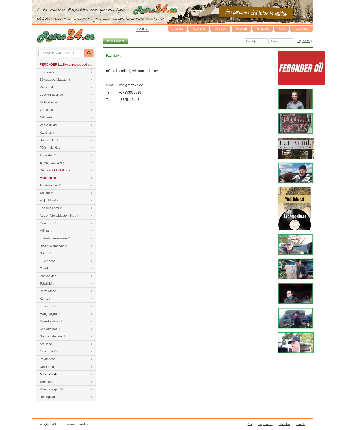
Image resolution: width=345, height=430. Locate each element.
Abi (250, 424)
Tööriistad (66, 155)
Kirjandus (66, 306)
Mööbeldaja (66, 177)
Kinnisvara (66, 72)
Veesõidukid (66, 125)
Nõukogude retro (66, 336)
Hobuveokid (66, 140)
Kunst (66, 298)
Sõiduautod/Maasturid (66, 79)
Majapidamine (66, 200)
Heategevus (66, 397)
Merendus (66, 223)
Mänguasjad (66, 314)
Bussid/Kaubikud (66, 94)
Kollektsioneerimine (66, 238)
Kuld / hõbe (66, 261)
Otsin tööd (66, 367)
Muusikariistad (66, 321)
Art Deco (66, 344)
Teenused (66, 382)
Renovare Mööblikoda (66, 170)
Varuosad (66, 110)
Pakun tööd (66, 359)
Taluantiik (66, 193)
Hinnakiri (263, 28)
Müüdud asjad (66, 389)
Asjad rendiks (66, 351)
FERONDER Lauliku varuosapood (66, 66)
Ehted (66, 268)
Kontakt (300, 424)
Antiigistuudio (66, 374)
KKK (281, 28)
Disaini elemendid (66, 246)
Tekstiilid (66, 283)
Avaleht (177, 28)
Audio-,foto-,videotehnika (66, 215)
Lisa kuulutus (115, 40)
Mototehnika (66, 102)
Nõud (66, 253)
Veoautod (66, 87)
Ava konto (301, 28)
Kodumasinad (66, 208)
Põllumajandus (66, 147)
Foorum (241, 28)
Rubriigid (199, 28)
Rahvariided (66, 276)
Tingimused (265, 424)
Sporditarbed (66, 329)
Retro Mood (66, 291)
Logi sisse (303, 41)
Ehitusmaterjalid (66, 162)
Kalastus (66, 132)
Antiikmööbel (66, 185)
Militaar (66, 230)
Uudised (220, 28)
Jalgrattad (66, 117)
